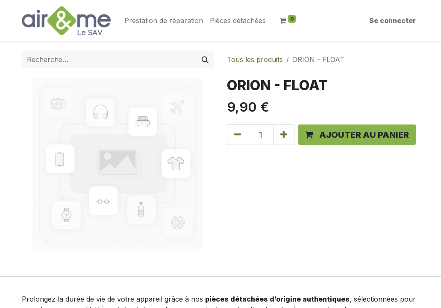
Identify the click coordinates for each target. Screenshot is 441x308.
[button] (357, 134)
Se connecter (392, 20)
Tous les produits (255, 59)
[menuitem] (163, 20)
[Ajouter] (283, 134)
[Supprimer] (237, 134)
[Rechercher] (205, 59)
